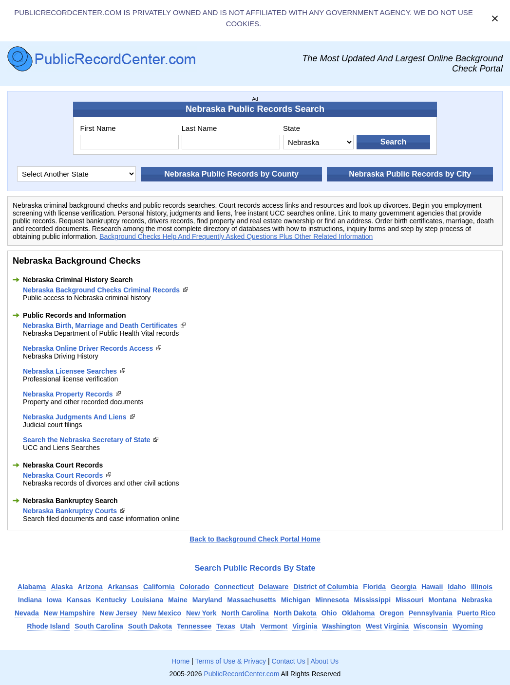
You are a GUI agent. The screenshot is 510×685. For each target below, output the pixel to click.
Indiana (30, 600)
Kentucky (111, 600)
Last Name (199, 128)
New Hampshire (69, 613)
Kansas (79, 600)
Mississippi (372, 600)
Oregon (391, 613)
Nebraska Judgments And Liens (75, 417)
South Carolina (99, 626)
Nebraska (476, 600)
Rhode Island (48, 626)
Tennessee (194, 626)
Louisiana (147, 600)
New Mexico (161, 613)
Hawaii (432, 587)
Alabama (32, 587)
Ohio (329, 613)
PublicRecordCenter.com (241, 674)
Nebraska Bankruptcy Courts (70, 511)
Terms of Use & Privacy (230, 661)
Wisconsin (431, 626)
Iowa (54, 600)
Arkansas (123, 587)
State (291, 128)
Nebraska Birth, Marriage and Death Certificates (100, 325)
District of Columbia (325, 587)
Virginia (304, 626)
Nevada (27, 613)
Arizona (90, 587)
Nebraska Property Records (68, 394)
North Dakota (295, 613)
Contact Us (288, 661)
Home (180, 661)
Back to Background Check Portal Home (254, 539)
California (159, 587)
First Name (97, 128)
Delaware (273, 587)
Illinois (481, 587)
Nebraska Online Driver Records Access (88, 348)
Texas (225, 626)
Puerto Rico (476, 613)
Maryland (207, 600)
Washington (341, 626)
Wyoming (468, 626)
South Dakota (150, 626)
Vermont (273, 626)
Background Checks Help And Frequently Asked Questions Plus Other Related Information (236, 236)
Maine (178, 600)
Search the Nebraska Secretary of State (86, 440)
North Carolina (244, 613)
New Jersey (118, 613)
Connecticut (234, 587)
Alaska (62, 587)
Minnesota (332, 600)
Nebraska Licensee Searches (70, 371)
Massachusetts (251, 600)
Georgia (403, 587)
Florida (374, 587)
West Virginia (387, 626)
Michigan (296, 600)
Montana (443, 600)
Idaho (457, 587)
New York (201, 613)
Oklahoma (358, 613)
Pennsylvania (431, 613)
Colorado (194, 587)
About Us (324, 661)
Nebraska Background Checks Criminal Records (101, 290)
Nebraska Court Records (63, 475)
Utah (247, 626)
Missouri (410, 600)
